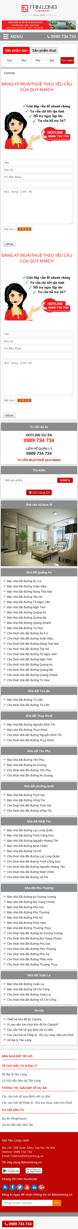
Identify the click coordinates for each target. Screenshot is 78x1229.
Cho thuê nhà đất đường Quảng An (30, 677)
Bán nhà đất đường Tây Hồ (24, 609)
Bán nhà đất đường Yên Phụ (26, 772)
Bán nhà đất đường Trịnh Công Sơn (30, 848)
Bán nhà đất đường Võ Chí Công (28, 1001)
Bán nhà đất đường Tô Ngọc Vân (28, 614)
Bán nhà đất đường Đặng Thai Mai (29, 604)
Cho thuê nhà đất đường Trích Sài (29, 818)
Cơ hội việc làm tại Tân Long (21, 1093)
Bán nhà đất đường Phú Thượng (28, 925)
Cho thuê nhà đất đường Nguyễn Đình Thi (34, 747)
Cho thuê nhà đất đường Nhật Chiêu (30, 884)
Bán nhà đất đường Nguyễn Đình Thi (31, 737)
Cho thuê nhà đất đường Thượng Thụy (32, 977)
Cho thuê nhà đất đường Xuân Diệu (30, 651)
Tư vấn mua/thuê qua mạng (39, 472)
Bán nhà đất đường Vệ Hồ (24, 863)
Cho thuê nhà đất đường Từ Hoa (28, 692)
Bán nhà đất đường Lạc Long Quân (30, 842)
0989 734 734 (61, 36)
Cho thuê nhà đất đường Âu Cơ (27, 645)
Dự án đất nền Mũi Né (17, 1137)
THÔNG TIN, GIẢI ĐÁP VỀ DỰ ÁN (24, 1100)
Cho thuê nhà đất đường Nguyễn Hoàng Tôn (36, 879)
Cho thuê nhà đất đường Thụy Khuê (30, 752)
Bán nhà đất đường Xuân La (25, 996)
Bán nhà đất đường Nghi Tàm (26, 619)
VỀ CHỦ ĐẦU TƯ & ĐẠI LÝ (19, 1078)
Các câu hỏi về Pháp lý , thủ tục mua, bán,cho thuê (40, 1047)
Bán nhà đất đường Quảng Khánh (29, 635)
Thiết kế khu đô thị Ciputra (24, 1031)
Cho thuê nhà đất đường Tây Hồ (28, 661)
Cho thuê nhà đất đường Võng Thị (29, 823)
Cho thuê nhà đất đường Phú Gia (28, 956)
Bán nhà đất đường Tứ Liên (25, 712)
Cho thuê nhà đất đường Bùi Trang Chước (34, 951)
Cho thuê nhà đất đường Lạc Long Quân (33, 868)
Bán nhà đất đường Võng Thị (26, 812)
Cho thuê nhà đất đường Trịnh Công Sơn (33, 874)
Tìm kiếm (67, 60)
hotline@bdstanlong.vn (27, 1168)
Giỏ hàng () (41, 505)
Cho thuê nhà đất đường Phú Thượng (31, 961)
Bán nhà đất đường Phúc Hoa (26, 935)
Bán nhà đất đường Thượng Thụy (29, 940)
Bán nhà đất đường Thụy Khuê (27, 742)
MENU (10, 36)
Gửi (57, 1215)
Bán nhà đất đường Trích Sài (26, 807)
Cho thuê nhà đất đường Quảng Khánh (32, 687)
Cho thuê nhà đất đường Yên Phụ (29, 782)
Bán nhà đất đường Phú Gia (25, 919)
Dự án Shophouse (14, 1131)
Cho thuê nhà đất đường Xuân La (29, 1007)
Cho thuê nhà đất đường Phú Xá (28, 966)
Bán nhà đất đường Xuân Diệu (27, 599)
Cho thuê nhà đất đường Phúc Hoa (29, 971)
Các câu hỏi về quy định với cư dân (30, 1042)
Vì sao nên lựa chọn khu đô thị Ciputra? (32, 1037)
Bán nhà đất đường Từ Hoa (25, 640)
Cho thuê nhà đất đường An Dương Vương (35, 945)
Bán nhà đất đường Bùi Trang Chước (31, 914)
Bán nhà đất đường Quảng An (26, 625)
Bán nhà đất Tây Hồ (17, 1069)
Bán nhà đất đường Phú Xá (25, 930)
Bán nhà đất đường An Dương (26, 777)
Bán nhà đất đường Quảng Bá (26, 630)
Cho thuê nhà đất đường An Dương (30, 788)
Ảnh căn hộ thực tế (39, 517)
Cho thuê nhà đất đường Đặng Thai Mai (33, 656)
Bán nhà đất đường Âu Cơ (24, 593)
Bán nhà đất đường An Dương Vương (31, 909)
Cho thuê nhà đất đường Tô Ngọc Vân (32, 666)
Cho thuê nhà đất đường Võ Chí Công (31, 1012)
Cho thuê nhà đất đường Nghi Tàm (29, 671)
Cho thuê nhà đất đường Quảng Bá (30, 682)
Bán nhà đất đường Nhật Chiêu (27, 858)
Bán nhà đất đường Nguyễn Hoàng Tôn (32, 853)
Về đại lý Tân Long (19, 1052)
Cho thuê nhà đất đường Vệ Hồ (27, 889)
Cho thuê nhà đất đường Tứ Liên (28, 717)
